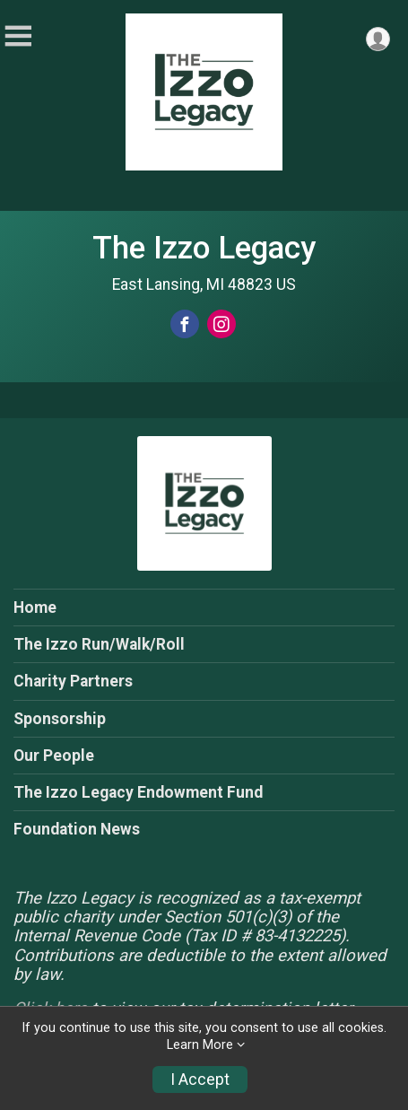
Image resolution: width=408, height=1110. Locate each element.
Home (34, 607)
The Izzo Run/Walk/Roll (99, 644)
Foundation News (76, 829)
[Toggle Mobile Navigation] (18, 36)
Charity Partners (73, 681)
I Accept (200, 1079)
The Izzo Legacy (204, 248)
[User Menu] (378, 39)
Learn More (200, 1045)
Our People (53, 756)
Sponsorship (59, 719)
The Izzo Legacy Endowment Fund (138, 792)
